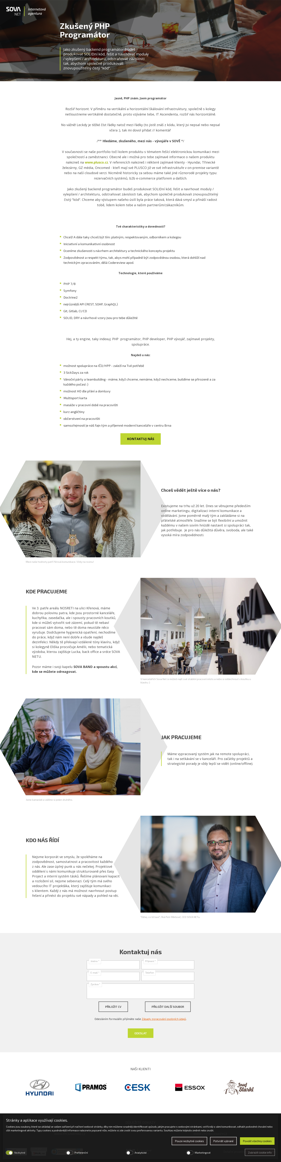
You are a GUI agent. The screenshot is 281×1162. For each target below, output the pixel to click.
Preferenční (81, 1152)
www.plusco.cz (96, 162)
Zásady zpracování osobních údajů (164, 1019)
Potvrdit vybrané (223, 1141)
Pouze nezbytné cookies (189, 1141)
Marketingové (203, 1152)
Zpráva (95, 984)
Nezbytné (19, 1152)
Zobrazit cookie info (260, 1152)
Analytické (141, 1152)
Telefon (149, 972)
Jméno (95, 961)
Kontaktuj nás (140, 439)
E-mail (95, 972)
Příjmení (150, 961)
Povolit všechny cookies (257, 1141)
